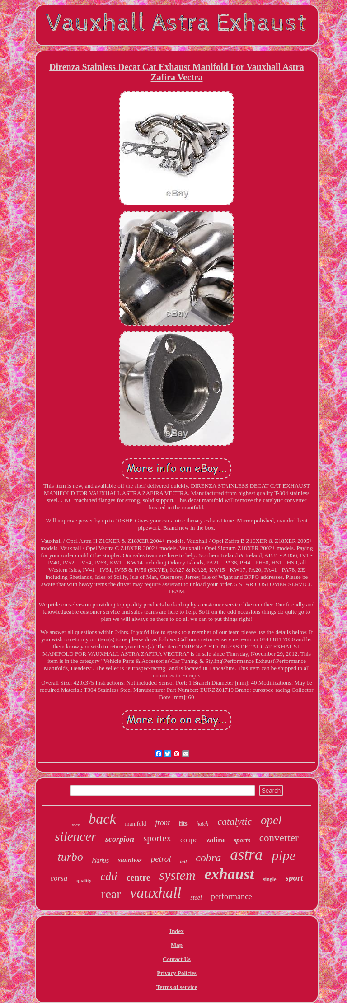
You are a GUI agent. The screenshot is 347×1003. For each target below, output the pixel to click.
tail (183, 861)
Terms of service (176, 987)
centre (138, 877)
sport (294, 877)
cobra (208, 857)
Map (177, 945)
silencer (75, 836)
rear (111, 894)
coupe (188, 840)
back (102, 819)
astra (246, 854)
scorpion (119, 839)
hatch (203, 824)
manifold (135, 823)
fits (183, 823)
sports (242, 840)
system (177, 875)
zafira (215, 840)
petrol (161, 858)
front (162, 822)
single (269, 879)
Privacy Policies (177, 973)
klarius (100, 860)
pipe (283, 855)
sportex (157, 838)
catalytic (234, 821)
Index (176, 931)
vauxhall (156, 893)
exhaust (229, 874)
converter (279, 838)
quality (83, 880)
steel (196, 897)
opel (271, 820)
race (75, 824)
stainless (130, 859)
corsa (58, 878)
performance (231, 896)
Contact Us (177, 959)
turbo (70, 856)
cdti (108, 876)
